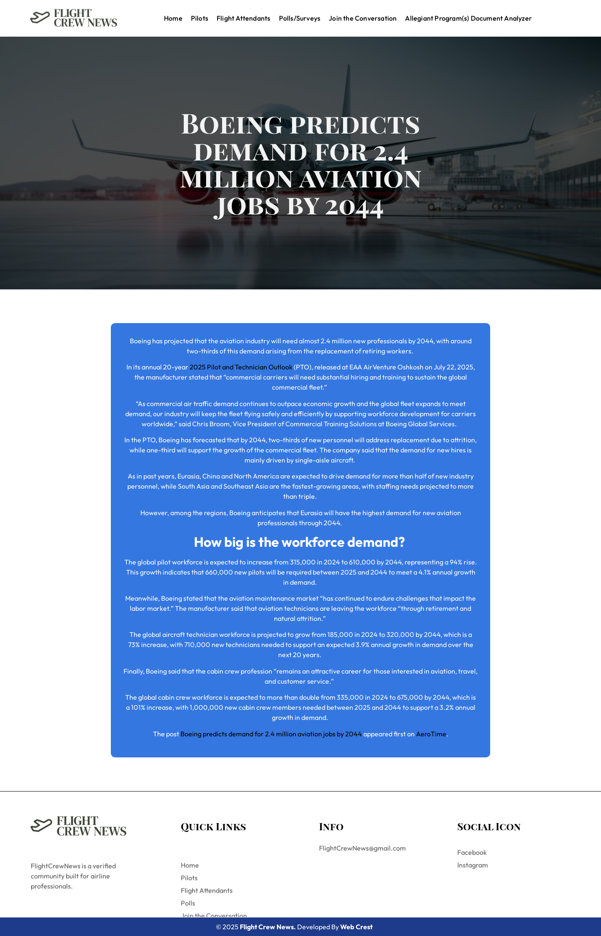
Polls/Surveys (300, 18)
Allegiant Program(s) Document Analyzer (468, 18)
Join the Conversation (363, 18)
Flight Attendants (243, 18)
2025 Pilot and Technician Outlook (241, 367)
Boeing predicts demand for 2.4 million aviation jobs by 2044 (271, 734)
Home (173, 18)
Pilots (199, 18)
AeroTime (431, 734)
